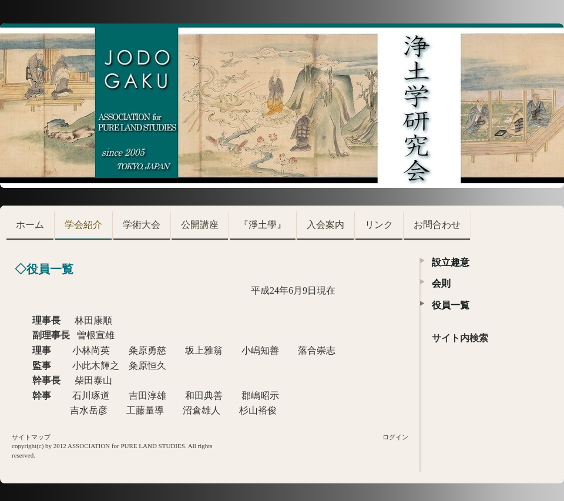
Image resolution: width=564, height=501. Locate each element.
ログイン (395, 437)
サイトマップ (31, 437)
